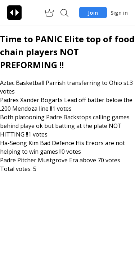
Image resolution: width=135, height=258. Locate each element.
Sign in (119, 12)
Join (93, 12)
